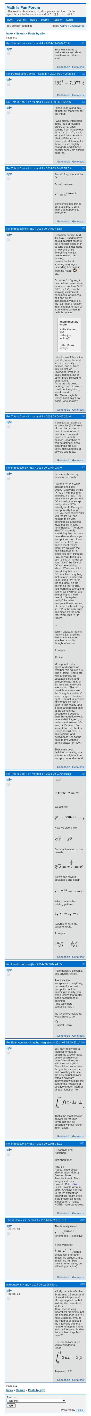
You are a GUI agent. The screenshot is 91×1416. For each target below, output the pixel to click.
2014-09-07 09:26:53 (62, 73)
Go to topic (63, 66)
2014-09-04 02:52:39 (58, 168)
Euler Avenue (19, 1042)
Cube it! (42, 73)
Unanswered (76, 25)
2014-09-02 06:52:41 (44, 1284)
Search (45, 19)
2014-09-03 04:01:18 (58, 773)
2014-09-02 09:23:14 (67, 1042)
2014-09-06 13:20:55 (58, 101)
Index (10, 19)
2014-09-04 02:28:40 (58, 416)
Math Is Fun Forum (23, 7)
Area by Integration (41, 1042)
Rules (33, 19)
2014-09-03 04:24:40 (49, 467)
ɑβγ (31, 228)
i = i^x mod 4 (35, 43)
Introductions (18, 228)
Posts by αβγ (36, 33)
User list (21, 19)
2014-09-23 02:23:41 (58, 43)
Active (63, 25)
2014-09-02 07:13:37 (53, 1220)
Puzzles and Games (23, 73)
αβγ (9, 49)
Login (69, 19)
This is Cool (18, 43)
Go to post (78, 66)
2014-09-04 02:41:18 (49, 228)
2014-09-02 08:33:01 (49, 1143)
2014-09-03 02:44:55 (49, 964)
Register (58, 19)
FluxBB (80, 1409)
